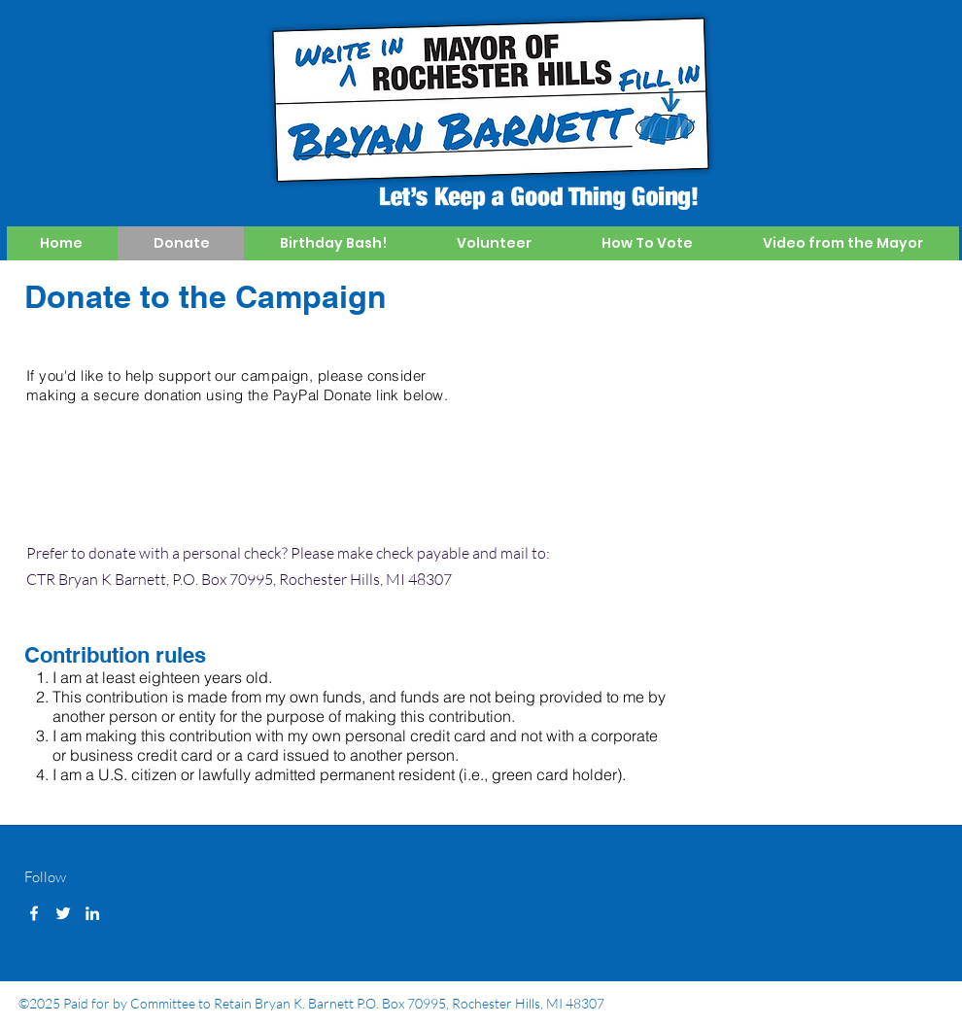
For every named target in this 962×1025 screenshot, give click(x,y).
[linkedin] (92, 913)
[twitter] (63, 913)
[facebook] (34, 913)
